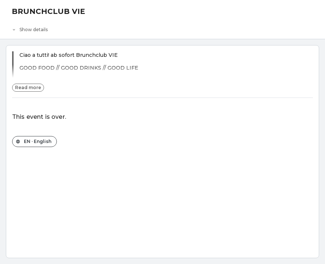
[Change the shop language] (34, 141)
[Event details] (162, 28)
